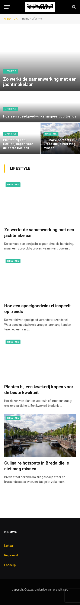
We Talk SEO (60, 589)
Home (25, 18)
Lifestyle (10, 71)
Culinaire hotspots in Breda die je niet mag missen (59, 144)
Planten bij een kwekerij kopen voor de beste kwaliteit (18, 144)
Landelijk (10, 565)
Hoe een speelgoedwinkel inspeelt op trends (39, 116)
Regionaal (11, 555)
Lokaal (8, 546)
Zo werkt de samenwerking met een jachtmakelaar (40, 82)
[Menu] (7, 7)
